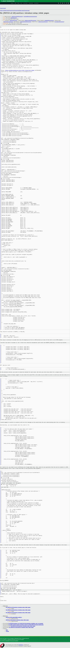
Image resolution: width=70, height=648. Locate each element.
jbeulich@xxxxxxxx (13, 20)
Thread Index (26, 10)
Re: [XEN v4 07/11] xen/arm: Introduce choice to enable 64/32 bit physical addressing (26, 624)
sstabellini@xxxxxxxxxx (49, 20)
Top (1, 8)
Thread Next (16, 10)
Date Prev (2, 10)
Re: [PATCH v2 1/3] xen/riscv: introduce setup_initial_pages (18, 607)
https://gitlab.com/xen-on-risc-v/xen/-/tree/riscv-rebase (19, 70)
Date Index (22, 10)
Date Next (7, 10)
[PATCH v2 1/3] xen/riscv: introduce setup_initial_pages (17, 620)
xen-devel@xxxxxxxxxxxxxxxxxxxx (30, 16)
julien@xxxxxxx (14, 17)
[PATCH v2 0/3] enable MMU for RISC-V (14, 617)
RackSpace (21, 644)
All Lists (4, 8)
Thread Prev (11, 10)
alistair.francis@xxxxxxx (43, 21)
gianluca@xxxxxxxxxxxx (8, 21)
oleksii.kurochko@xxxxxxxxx (17, 16)
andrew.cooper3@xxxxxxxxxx (30, 20)
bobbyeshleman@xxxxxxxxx (25, 21)
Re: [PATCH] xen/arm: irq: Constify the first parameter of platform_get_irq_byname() (26, 623)
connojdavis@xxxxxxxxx (59, 21)
